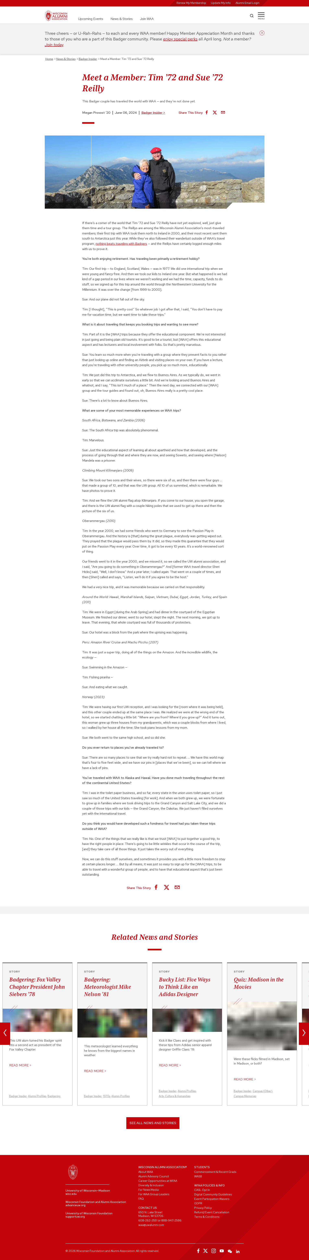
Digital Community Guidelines (213, 1194)
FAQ (141, 1198)
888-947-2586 (171, 1220)
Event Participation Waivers (211, 1199)
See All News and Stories (153, 1123)
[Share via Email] (223, 112)
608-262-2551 (147, 1220)
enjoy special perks (180, 39)
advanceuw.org (75, 1205)
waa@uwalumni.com (151, 1225)
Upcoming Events (90, 19)
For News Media (148, 1190)
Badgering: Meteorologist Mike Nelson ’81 (107, 986)
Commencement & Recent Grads (215, 1172)
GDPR (198, 1203)
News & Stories (121, 19)
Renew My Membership (191, 3)
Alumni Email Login (247, 3)
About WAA (145, 1172)
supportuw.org (75, 1216)
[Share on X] (215, 112)
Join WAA (147, 19)
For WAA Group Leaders (153, 1194)
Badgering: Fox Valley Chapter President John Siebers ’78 (37, 986)
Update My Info (221, 3)
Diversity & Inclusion (151, 1185)
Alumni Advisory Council (153, 1176)
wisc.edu (71, 1194)
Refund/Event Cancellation (211, 1212)
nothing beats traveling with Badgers (121, 244)
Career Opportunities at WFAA (157, 1181)
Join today (54, 44)
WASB (198, 1176)
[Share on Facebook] (207, 112)
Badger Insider (153, 113)
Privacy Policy (203, 1208)
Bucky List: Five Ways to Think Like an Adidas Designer (184, 986)
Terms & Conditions (206, 1217)
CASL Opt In (202, 1190)
